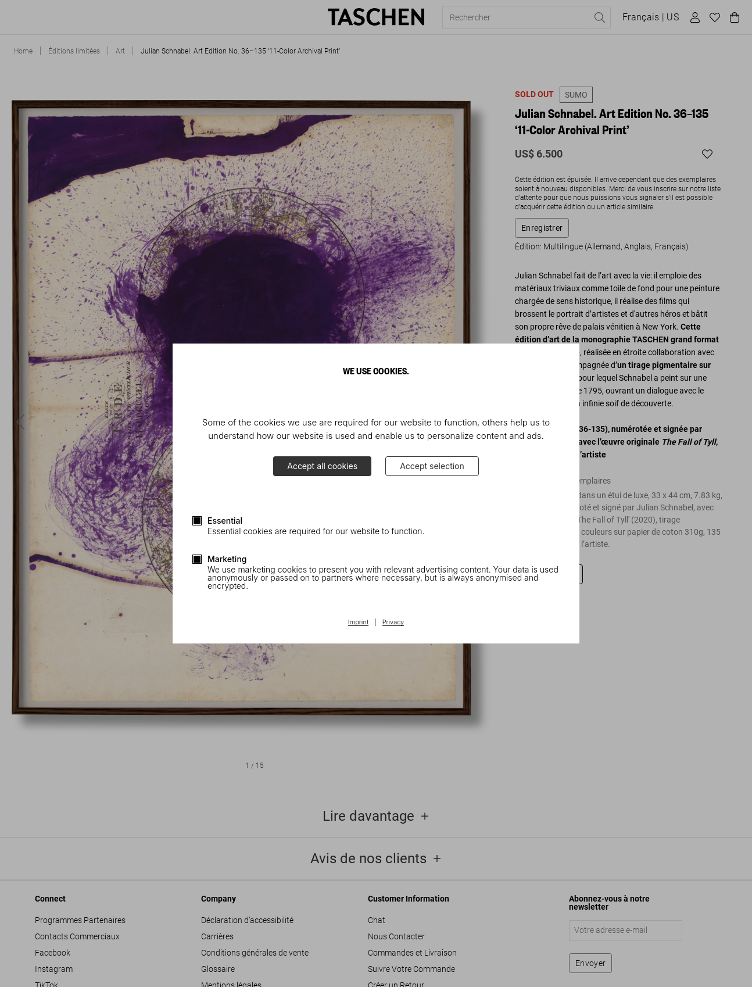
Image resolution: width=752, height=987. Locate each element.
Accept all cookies (322, 466)
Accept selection (432, 466)
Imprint (358, 622)
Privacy (393, 622)
